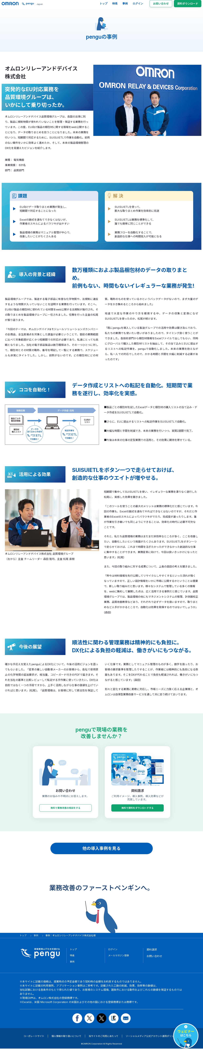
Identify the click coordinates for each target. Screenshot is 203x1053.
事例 (125, 5)
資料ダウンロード (187, 5)
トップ (103, 5)
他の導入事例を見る (101, 851)
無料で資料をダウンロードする (137, 811)
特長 (115, 5)
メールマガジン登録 (120, 959)
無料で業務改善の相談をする (65, 811)
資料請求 (152, 952)
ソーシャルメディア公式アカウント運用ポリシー (151, 1040)
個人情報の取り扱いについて (66, 1040)
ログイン (138, 5)
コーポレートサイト (34, 1040)
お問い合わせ (161, 5)
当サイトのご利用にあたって (103, 1040)
